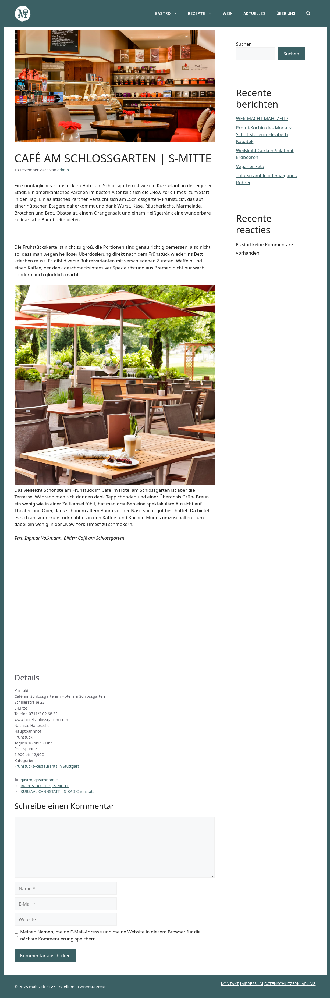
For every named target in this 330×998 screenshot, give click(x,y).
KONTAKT (230, 983)
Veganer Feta (250, 166)
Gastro (169, 13)
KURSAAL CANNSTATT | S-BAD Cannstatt (57, 791)
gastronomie (46, 779)
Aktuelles (254, 13)
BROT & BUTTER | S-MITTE (45, 785)
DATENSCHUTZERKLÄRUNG (290, 983)
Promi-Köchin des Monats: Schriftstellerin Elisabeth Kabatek (264, 134)
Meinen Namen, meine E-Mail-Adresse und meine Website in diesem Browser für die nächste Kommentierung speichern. (110, 935)
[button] (308, 13)
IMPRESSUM (251, 983)
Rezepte (202, 13)
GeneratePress (92, 986)
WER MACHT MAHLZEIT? (262, 118)
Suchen (244, 44)
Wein (228, 13)
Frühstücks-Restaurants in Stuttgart (47, 766)
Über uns (286, 13)
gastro (27, 779)
